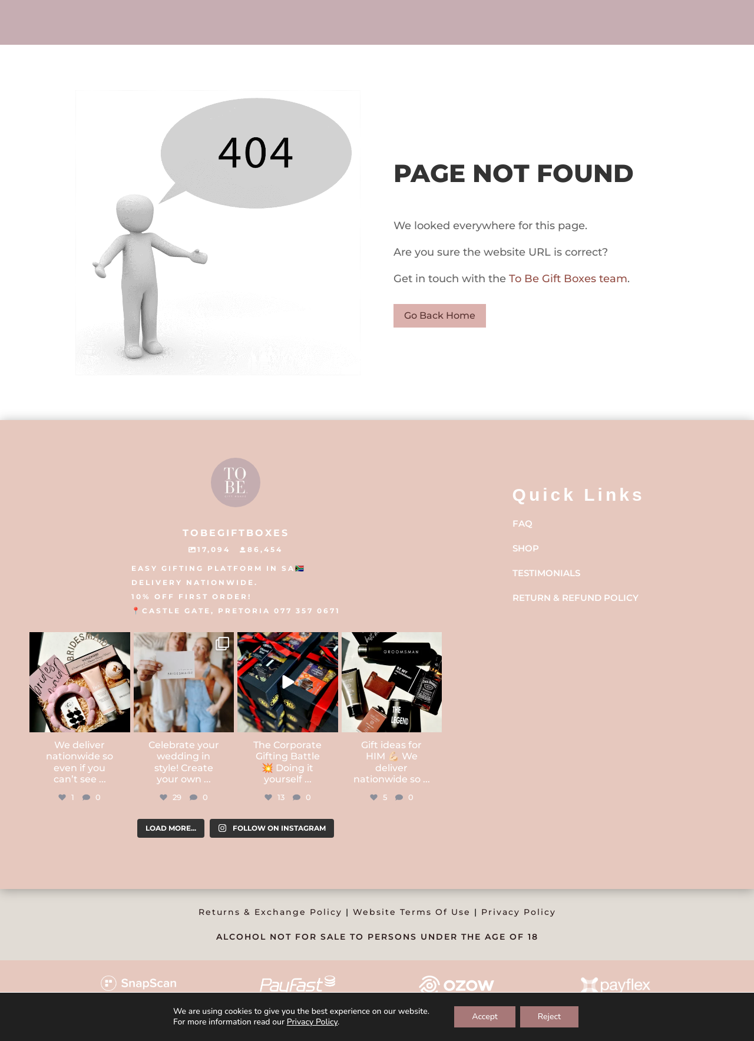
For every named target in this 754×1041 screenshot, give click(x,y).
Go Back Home (439, 315)
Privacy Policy (518, 912)
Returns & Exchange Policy (270, 912)
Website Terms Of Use (412, 912)
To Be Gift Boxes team (566, 278)
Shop (525, 548)
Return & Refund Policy (575, 597)
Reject (549, 1016)
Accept (485, 1016)
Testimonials (546, 573)
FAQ (522, 523)
